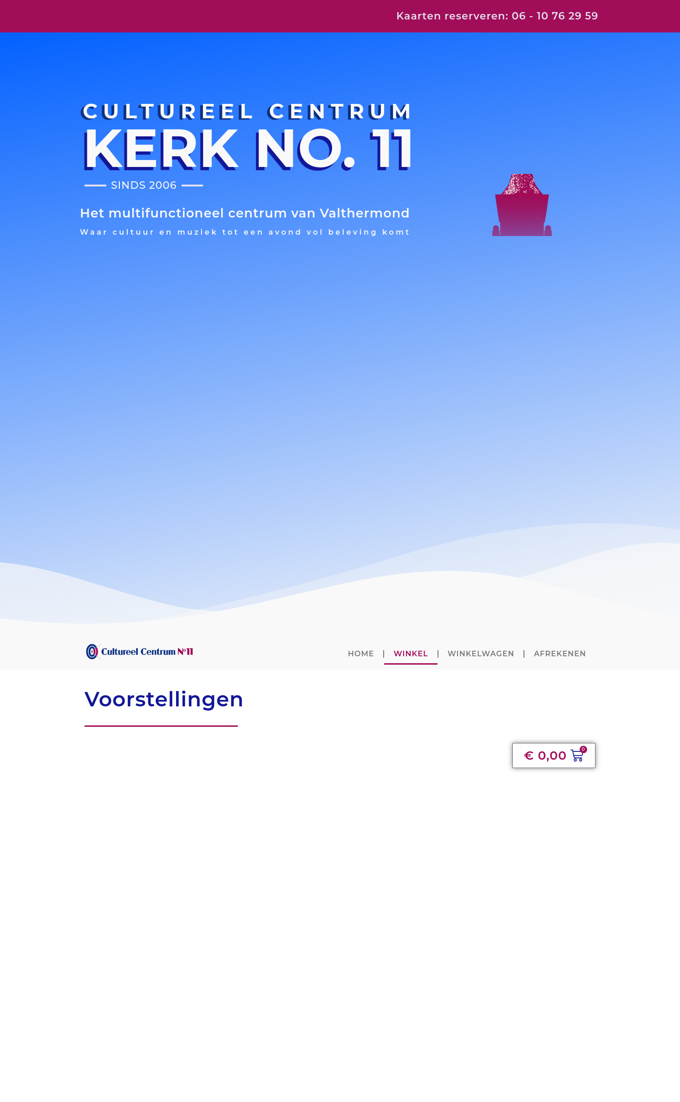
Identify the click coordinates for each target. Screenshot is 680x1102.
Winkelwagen (481, 653)
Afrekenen (560, 653)
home (361, 653)
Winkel (410, 653)
